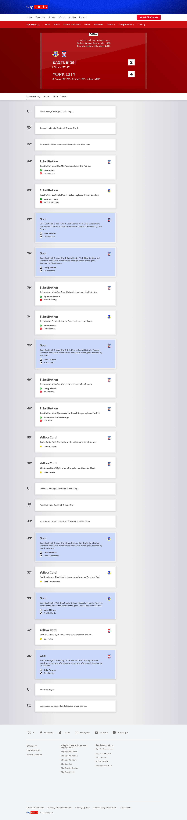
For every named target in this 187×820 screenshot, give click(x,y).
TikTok (64, 732)
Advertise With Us (104, 783)
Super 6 (30, 754)
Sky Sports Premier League (73, 754)
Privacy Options (82, 807)
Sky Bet (72, 17)
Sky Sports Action (69, 778)
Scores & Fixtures (72, 25)
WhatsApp (120, 732)
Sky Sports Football (70, 758)
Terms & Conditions (35, 807)
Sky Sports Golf (68, 766)
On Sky (141, 25)
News (47, 25)
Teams (111, 25)
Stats (46, 96)
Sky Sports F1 (67, 770)
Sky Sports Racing (69, 791)
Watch (62, 17)
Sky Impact (101, 774)
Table (55, 96)
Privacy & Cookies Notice (59, 807)
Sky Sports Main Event (71, 750)
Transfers (98, 25)
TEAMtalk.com (34, 758)
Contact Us (125, 807)
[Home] (37, 7)
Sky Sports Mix (68, 795)
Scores (52, 17)
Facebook (46, 732)
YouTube (101, 732)
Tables (87, 25)
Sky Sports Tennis (69, 774)
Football (33, 25)
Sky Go (99, 758)
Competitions (126, 25)
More (83, 17)
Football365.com (34, 762)
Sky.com (100, 750)
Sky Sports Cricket (69, 762)
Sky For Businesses (104, 766)
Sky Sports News (69, 783)
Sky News (100, 754)
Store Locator (102, 778)
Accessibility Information (105, 807)
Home (30, 17)
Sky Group (100, 762)
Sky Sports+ (66, 787)
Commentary (33, 96)
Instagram (82, 732)
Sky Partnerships (103, 770)
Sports (40, 17)
